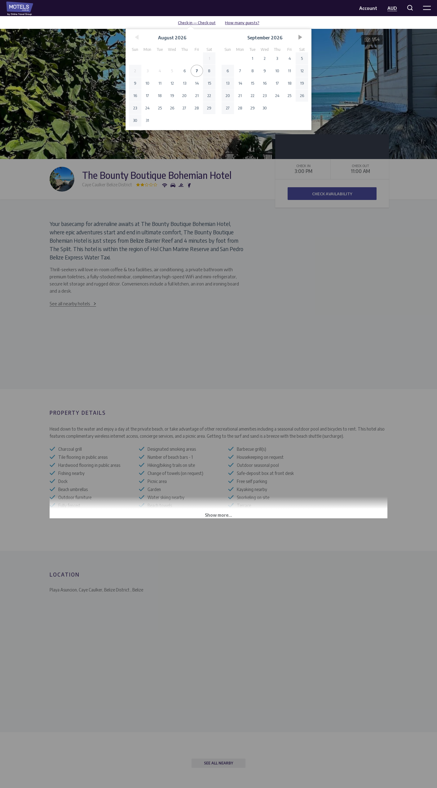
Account (368, 8)
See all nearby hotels (70, 303)
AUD (392, 8)
